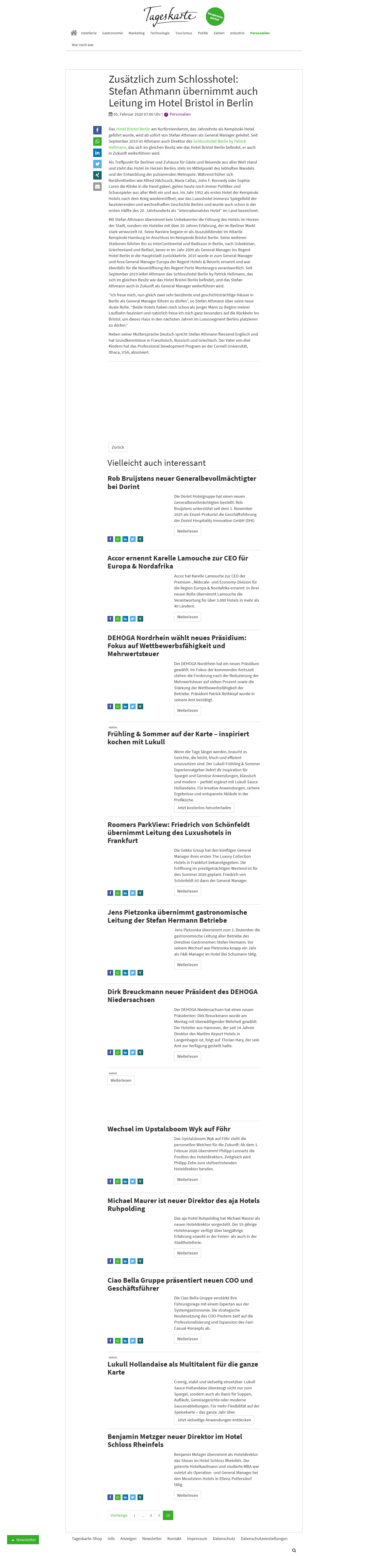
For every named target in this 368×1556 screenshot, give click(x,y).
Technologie (160, 33)
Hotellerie (89, 33)
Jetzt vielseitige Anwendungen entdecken (214, 1420)
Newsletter (23, 1539)
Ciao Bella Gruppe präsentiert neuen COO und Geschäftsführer (180, 1284)
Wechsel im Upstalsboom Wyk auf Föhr (168, 1128)
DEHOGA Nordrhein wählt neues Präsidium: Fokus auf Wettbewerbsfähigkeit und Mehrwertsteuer (176, 645)
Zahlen (219, 33)
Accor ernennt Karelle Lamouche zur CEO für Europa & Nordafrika (177, 561)
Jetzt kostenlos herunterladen (204, 807)
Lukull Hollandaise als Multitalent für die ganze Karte (182, 1367)
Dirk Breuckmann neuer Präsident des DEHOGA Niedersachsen (182, 995)
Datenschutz (224, 1538)
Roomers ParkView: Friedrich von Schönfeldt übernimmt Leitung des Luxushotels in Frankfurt (178, 832)
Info (111, 1538)
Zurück (118, 447)
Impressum (197, 1538)
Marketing (137, 33)
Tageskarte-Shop (87, 1538)
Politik (203, 33)
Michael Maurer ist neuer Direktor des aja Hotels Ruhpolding (183, 1204)
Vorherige (119, 1515)
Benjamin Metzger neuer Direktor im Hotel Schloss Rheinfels (174, 1440)
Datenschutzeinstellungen (264, 1538)
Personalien (260, 33)
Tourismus (183, 33)
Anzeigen (128, 1538)
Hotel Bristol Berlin (133, 129)
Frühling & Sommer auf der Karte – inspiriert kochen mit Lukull (178, 737)
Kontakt (174, 1538)
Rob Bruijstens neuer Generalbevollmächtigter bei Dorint (181, 482)
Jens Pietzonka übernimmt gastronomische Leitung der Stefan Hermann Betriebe (177, 916)
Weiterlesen (187, 531)
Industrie (237, 33)
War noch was (83, 44)
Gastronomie (112, 33)
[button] (97, 130)
